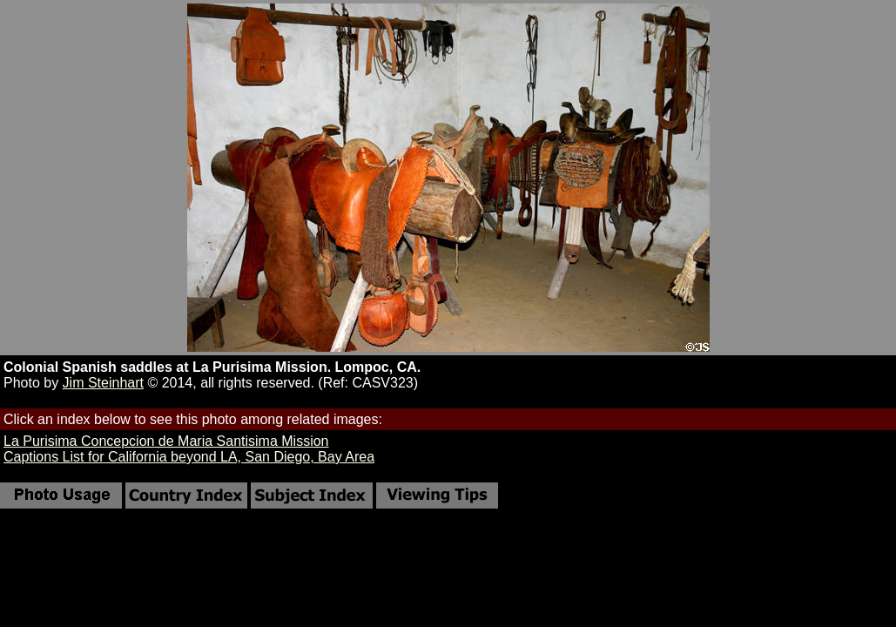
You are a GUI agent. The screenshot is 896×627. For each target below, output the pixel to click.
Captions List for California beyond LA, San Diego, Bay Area (188, 456)
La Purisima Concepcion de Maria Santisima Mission (166, 441)
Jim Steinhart (103, 382)
